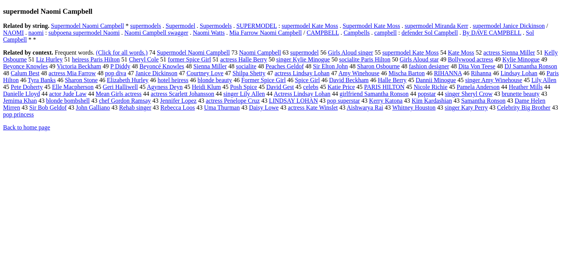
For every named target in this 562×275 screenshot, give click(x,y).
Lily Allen (543, 80)
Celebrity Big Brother (524, 107)
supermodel (304, 52)
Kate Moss (461, 52)
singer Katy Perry (466, 107)
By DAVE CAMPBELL (492, 32)
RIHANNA (448, 73)
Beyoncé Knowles (162, 66)
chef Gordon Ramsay (125, 100)
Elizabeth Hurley (127, 80)
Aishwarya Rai (365, 107)
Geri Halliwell (120, 87)
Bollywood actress (470, 59)
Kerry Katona (386, 100)
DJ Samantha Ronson (531, 66)
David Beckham (349, 80)
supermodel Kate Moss (310, 26)
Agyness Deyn (165, 87)
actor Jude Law (67, 94)
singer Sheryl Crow (468, 94)
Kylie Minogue (520, 59)
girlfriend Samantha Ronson (373, 94)
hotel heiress (173, 80)
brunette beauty (520, 94)
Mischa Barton (406, 73)
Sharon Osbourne (378, 66)
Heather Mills (526, 87)
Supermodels (216, 26)
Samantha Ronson (483, 100)
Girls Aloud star (419, 59)
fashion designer (429, 66)
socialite (246, 66)
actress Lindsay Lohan (302, 73)
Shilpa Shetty (248, 73)
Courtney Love (205, 73)
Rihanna (481, 73)
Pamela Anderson (477, 87)
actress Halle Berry (243, 59)
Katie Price (341, 87)
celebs (310, 87)
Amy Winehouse (358, 73)
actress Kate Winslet (313, 107)
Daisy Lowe (264, 107)
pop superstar (343, 100)
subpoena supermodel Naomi (84, 32)
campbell (385, 32)
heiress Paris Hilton (96, 59)
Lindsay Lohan (518, 73)
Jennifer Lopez (178, 100)
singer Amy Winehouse (493, 80)
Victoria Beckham (79, 66)
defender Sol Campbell (429, 32)
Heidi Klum (206, 87)
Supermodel (180, 26)
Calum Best (25, 73)
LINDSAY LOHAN (293, 100)
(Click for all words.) (122, 52)
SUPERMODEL (256, 26)
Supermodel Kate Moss (371, 26)
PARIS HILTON (384, 87)
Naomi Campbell (260, 52)
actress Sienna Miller (509, 52)
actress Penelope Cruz (233, 100)
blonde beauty (215, 80)
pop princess (18, 114)
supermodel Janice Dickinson (509, 26)
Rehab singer (135, 107)
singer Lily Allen (244, 94)
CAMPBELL (323, 32)
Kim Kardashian (432, 100)
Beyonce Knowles (25, 66)
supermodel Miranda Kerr (436, 26)
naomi (36, 32)
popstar (427, 94)
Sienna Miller (210, 66)
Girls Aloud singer (350, 52)
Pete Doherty (27, 87)
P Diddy (120, 66)
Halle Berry (392, 80)
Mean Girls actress (118, 94)
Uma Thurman (222, 107)
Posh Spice (243, 87)
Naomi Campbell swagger (156, 32)
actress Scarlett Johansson (182, 94)
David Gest (280, 87)
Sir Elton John (330, 66)
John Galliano (93, 107)
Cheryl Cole (144, 59)
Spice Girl (307, 80)
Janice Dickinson (156, 73)
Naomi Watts (208, 32)
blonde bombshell (67, 100)
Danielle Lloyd (21, 94)
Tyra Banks (42, 80)
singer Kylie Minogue (303, 59)
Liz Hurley (49, 59)
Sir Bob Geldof (48, 107)
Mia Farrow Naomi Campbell (265, 32)
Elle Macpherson (73, 87)
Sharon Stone (81, 80)
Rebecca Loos (178, 107)
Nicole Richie (430, 87)
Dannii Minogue (436, 80)
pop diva (116, 73)
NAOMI (13, 32)
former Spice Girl (189, 59)
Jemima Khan (20, 100)
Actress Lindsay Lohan (302, 94)
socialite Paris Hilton (364, 59)
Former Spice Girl (263, 80)
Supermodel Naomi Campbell (87, 26)
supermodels (145, 26)
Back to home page (26, 127)
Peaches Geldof (285, 66)
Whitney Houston (413, 107)
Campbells (357, 32)
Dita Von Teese (476, 66)
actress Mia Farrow (72, 73)
